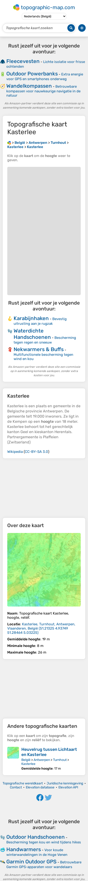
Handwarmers (23, 849)
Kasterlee (28, 764)
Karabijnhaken (31, 318)
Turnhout (60, 760)
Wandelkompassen (29, 86)
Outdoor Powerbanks (32, 73)
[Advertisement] (44, 488)
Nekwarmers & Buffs (39, 349)
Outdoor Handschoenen (35, 837)
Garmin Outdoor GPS (31, 861)
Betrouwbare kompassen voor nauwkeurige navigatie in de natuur (43, 91)
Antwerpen (42, 760)
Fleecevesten (23, 61)
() (41, 628)
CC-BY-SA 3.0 (36, 452)
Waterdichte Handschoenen (32, 334)
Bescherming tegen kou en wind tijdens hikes (43, 842)
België (26, 760)
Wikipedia (15, 452)
